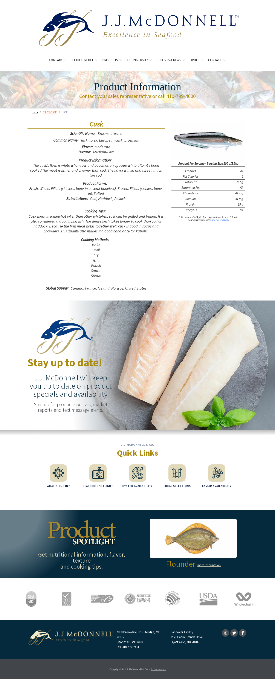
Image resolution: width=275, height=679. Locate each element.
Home (35, 112)
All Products (50, 112)
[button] (58, 60)
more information (209, 565)
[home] (138, 31)
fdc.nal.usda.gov (220, 219)
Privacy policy (158, 669)
